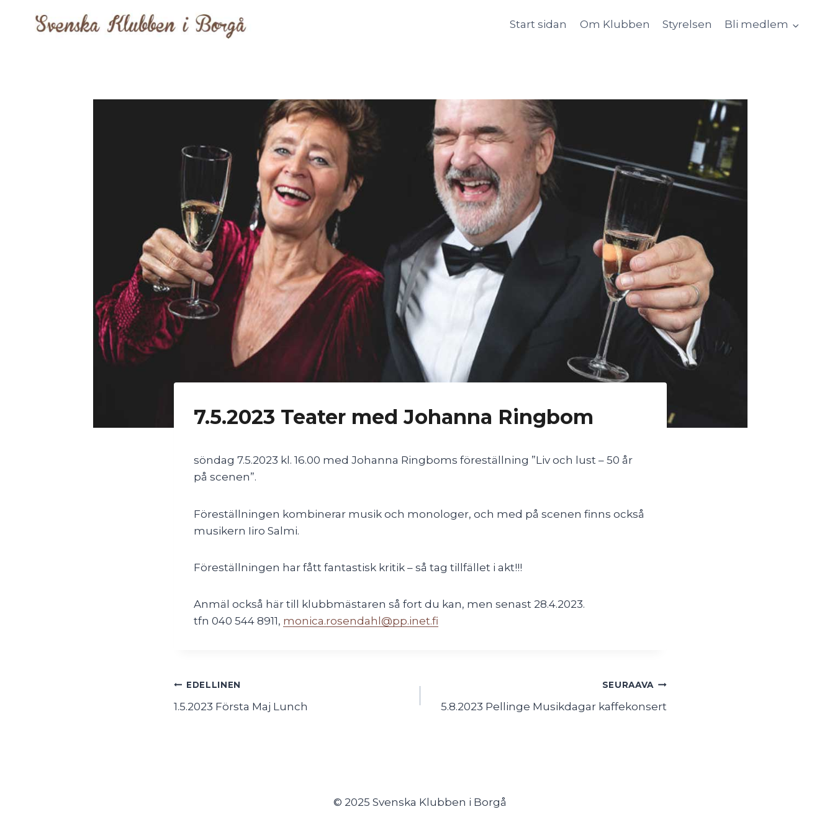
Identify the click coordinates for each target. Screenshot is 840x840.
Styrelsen (687, 24)
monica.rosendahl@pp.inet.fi (360, 621)
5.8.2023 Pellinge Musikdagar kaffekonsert (549, 694)
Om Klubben (615, 24)
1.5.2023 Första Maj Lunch (292, 694)
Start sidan (538, 24)
